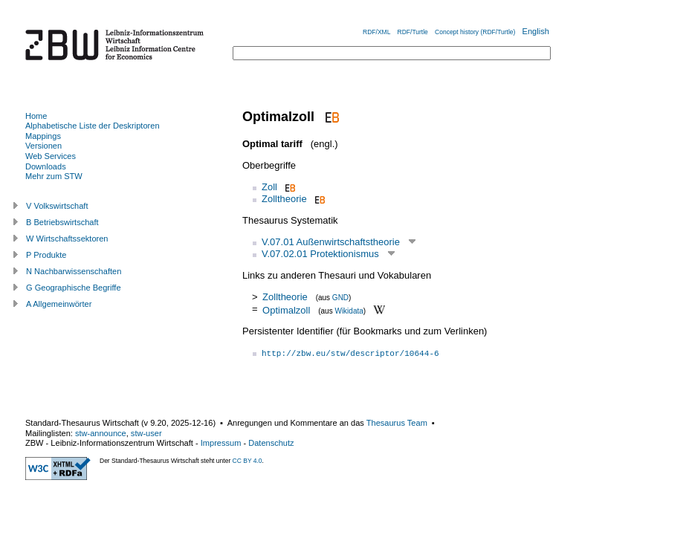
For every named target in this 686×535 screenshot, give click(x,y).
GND (340, 298)
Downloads (45, 166)
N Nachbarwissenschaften (73, 271)
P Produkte (46, 254)
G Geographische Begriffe (73, 287)
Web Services (50, 156)
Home (36, 115)
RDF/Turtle (413, 32)
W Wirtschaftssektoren (67, 238)
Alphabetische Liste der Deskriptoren (92, 125)
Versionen (43, 145)
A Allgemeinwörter (58, 303)
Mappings (43, 136)
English (535, 31)
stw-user (146, 433)
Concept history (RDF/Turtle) (475, 32)
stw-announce (100, 433)
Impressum (221, 442)
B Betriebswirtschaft (62, 222)
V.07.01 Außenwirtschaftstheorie (331, 241)
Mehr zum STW (53, 176)
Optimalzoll (286, 309)
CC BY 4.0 (247, 460)
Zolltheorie (284, 198)
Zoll (269, 186)
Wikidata (348, 310)
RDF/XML (376, 32)
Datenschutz (271, 442)
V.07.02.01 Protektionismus (320, 253)
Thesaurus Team (396, 422)
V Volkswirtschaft (57, 205)
